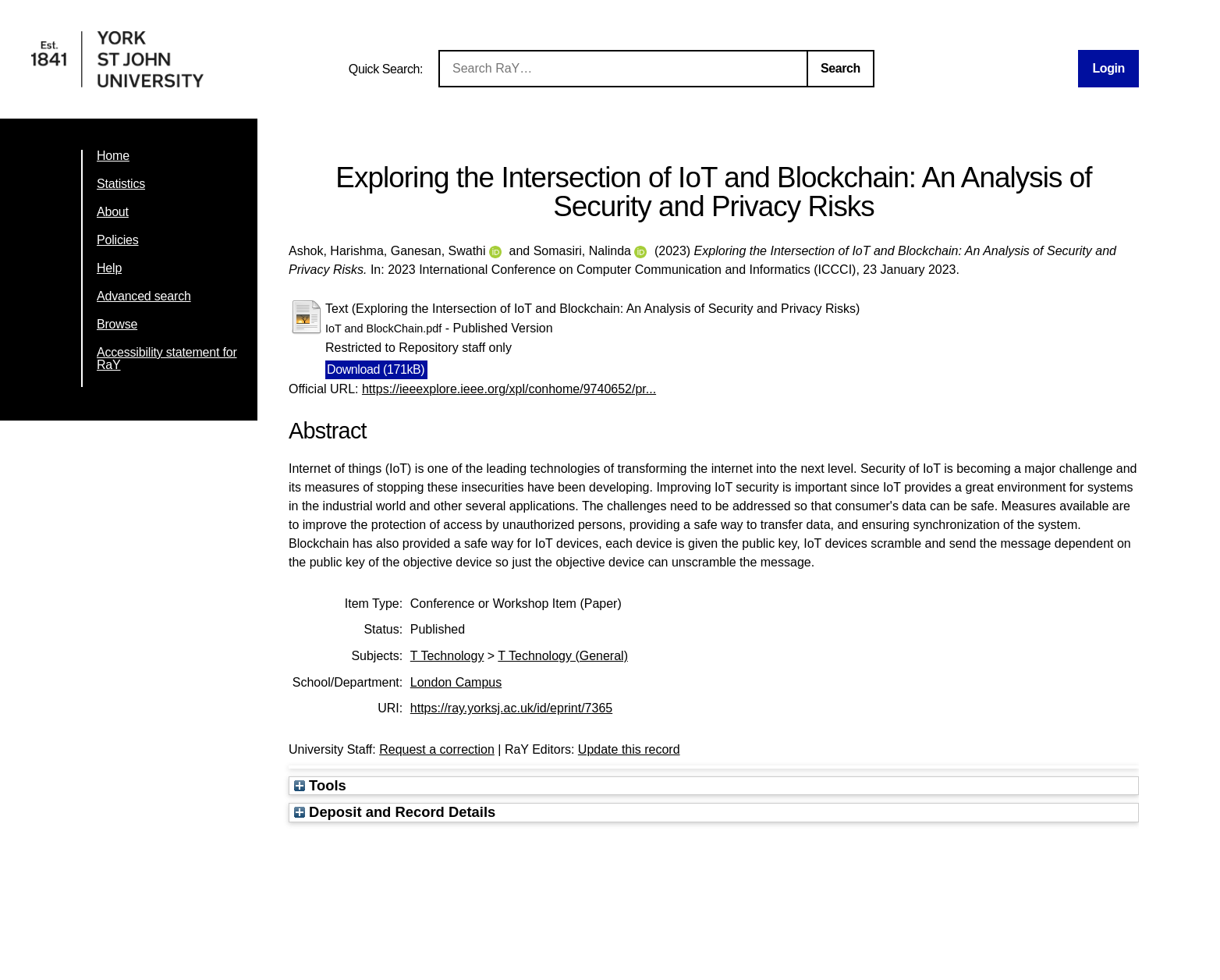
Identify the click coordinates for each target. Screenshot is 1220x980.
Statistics (121, 183)
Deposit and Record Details (394, 812)
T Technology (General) (563, 655)
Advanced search (144, 296)
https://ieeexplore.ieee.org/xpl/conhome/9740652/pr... (509, 389)
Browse (117, 324)
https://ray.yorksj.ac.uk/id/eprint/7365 (511, 708)
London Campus (456, 682)
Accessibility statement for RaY (167, 358)
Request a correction (437, 749)
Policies (118, 240)
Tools (320, 785)
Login (1108, 68)
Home (113, 155)
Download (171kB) (375, 369)
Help (109, 268)
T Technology (447, 655)
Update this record (629, 749)
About (113, 211)
